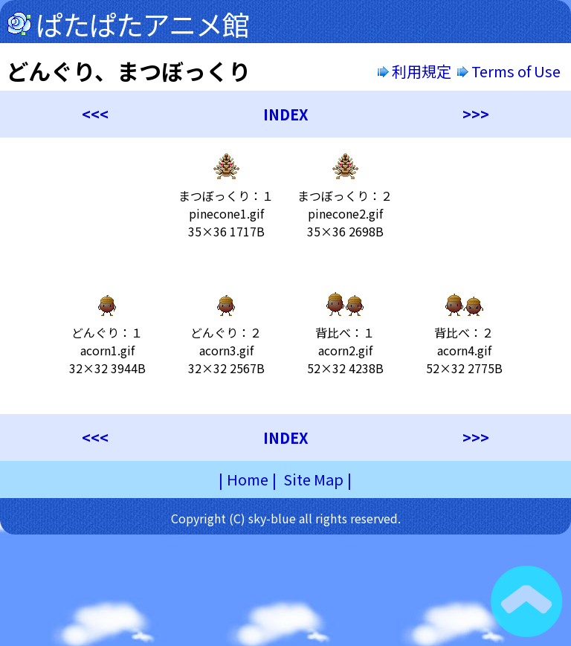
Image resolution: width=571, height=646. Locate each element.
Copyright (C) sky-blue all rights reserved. (286, 518)
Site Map (313, 479)
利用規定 (414, 71)
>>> (475, 114)
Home (247, 479)
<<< (95, 114)
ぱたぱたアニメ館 (142, 23)
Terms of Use (510, 71)
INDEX (286, 114)
